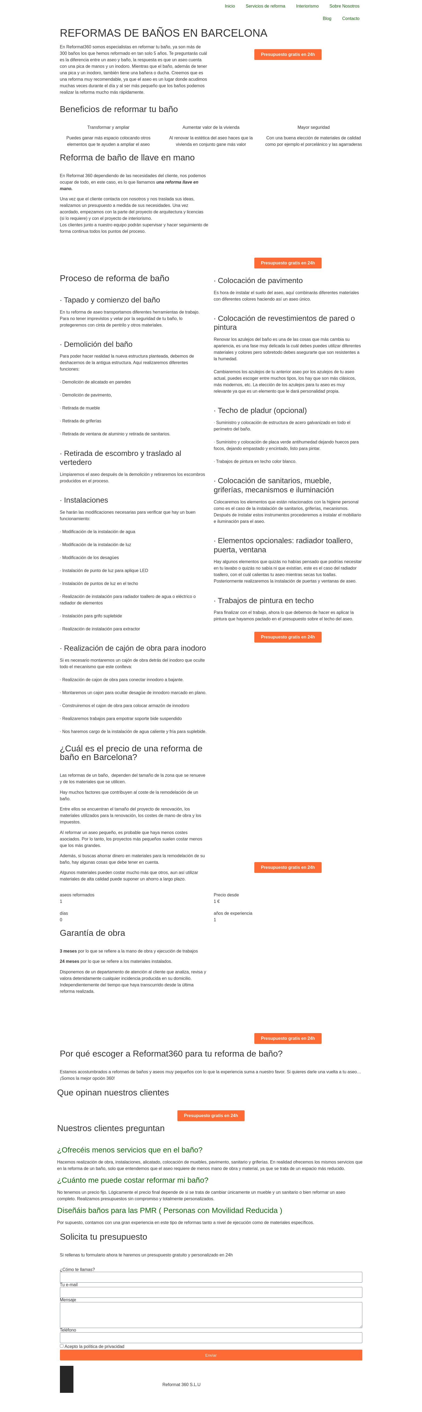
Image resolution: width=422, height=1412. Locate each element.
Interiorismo (307, 6)
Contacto (350, 18)
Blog (327, 18)
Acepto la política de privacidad (94, 1346)
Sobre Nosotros (344, 6)
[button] (211, 1150)
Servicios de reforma (265, 6)
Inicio (230, 6)
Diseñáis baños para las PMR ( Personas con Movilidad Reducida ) (169, 1210)
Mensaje (68, 1300)
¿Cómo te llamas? (77, 1270)
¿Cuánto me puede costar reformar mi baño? (132, 1180)
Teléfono (68, 1330)
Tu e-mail (69, 1285)
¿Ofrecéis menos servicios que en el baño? (130, 1150)
